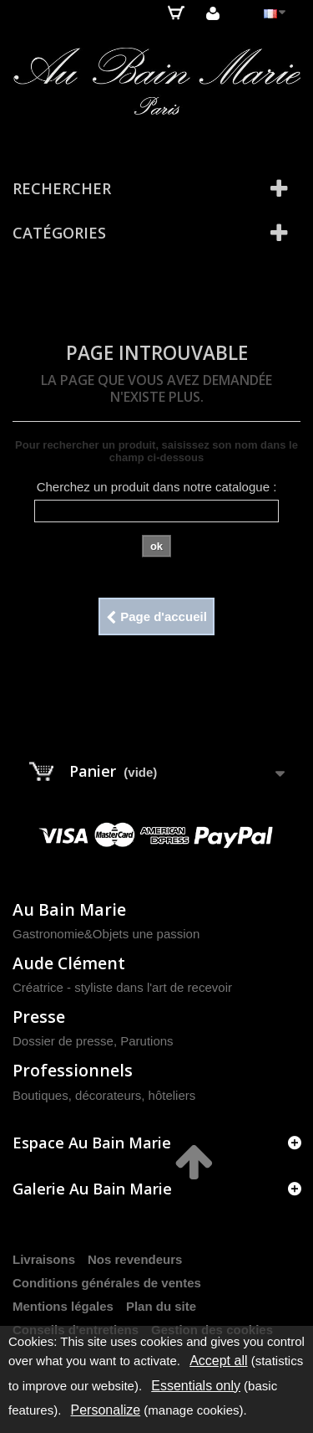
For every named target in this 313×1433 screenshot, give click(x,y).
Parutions (146, 1041)
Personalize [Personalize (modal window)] (106, 1410)
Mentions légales (63, 1306)
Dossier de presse (63, 1041)
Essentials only (195, 1386)
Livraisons (44, 1259)
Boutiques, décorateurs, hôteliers (104, 1095)
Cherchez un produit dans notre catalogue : (157, 487)
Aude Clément (69, 963)
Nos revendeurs (135, 1259)
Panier (176, 12)
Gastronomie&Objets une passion (106, 934)
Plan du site (161, 1306)
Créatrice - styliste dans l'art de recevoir (122, 987)
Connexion (213, 13)
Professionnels (73, 1070)
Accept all (218, 1360)
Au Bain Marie (69, 909)
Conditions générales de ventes (107, 1283)
